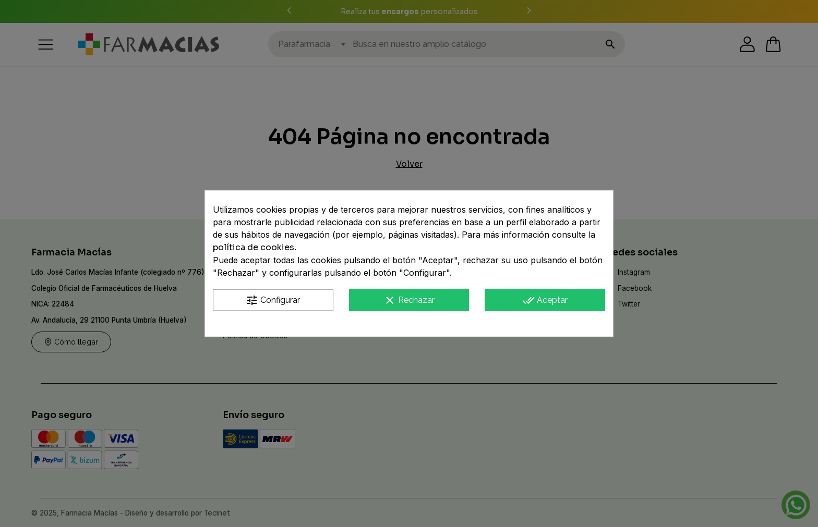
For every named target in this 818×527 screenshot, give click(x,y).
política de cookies (253, 246)
